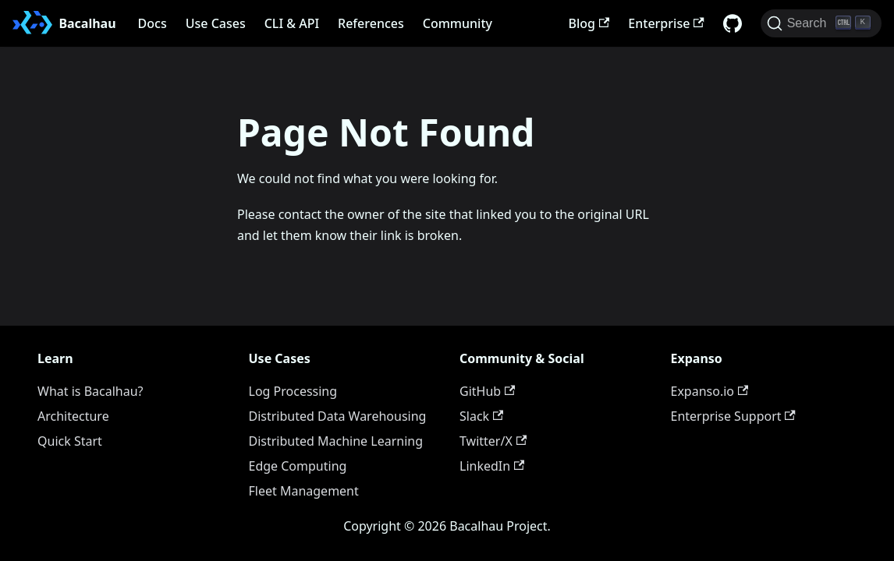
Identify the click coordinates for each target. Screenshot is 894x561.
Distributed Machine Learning (336, 441)
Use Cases (216, 23)
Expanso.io (710, 391)
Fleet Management (304, 490)
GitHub (487, 391)
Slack (481, 416)
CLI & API (291, 23)
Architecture (73, 416)
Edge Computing (298, 466)
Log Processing (293, 391)
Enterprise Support (733, 416)
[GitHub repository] (732, 23)
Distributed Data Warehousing (338, 416)
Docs (152, 23)
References (371, 23)
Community (457, 23)
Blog (589, 23)
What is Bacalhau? (90, 391)
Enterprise (666, 23)
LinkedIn (491, 466)
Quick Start (69, 441)
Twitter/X (493, 441)
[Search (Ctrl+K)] (821, 23)
